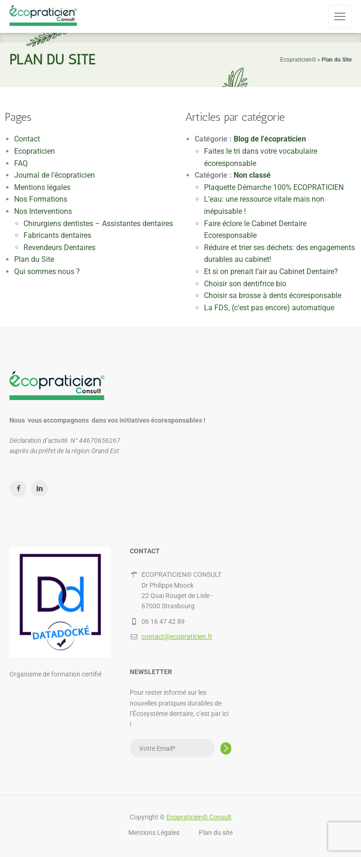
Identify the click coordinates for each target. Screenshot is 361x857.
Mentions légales (42, 187)
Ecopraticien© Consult (199, 817)
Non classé (252, 175)
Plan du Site (34, 259)
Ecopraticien (34, 151)
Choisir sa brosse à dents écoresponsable (272, 295)
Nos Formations (40, 199)
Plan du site (216, 832)
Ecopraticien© (298, 59)
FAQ (21, 163)
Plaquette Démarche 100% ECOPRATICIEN (274, 187)
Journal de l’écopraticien (54, 175)
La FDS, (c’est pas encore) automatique (269, 307)
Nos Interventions (43, 211)
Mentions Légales (154, 832)
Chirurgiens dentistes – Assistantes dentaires (98, 223)
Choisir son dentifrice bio (245, 283)
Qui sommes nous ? (47, 271)
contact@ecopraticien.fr (176, 636)
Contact (27, 138)
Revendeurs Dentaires (59, 247)
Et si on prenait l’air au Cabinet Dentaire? (271, 271)
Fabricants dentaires (57, 235)
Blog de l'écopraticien (270, 138)
